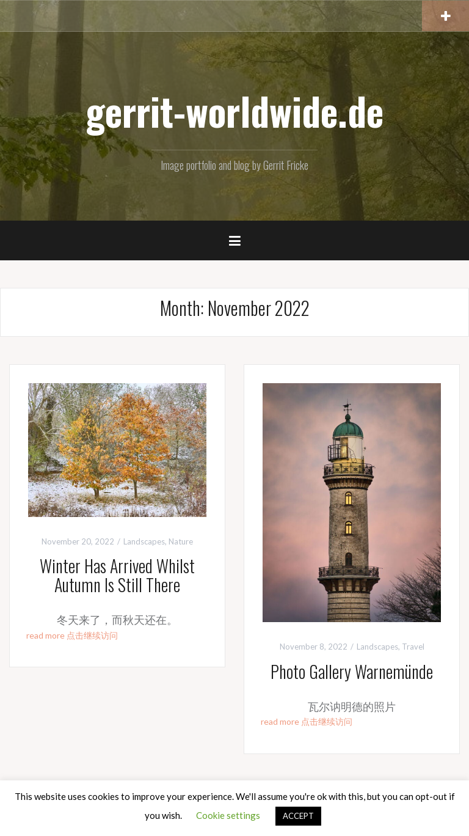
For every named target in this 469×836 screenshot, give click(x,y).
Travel (413, 646)
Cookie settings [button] (228, 815)
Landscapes (144, 541)
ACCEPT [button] (298, 816)
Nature (181, 541)
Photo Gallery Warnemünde (352, 671)
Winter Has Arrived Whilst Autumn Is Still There (117, 575)
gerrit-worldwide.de (234, 110)
